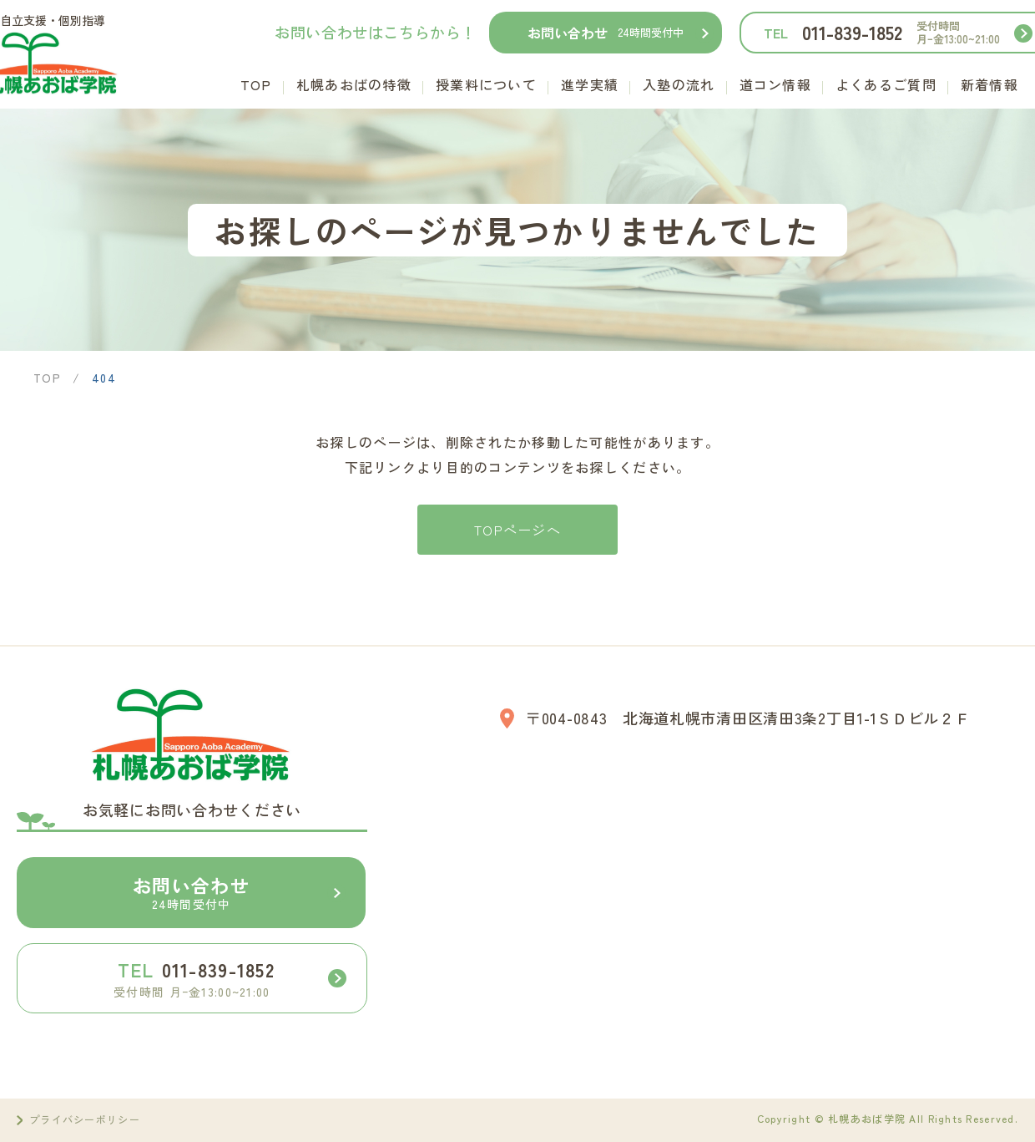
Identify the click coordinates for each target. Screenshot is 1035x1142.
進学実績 (589, 84)
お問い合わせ (606, 33)
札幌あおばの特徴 (353, 84)
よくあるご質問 (886, 84)
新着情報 (989, 84)
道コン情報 (775, 84)
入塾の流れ (678, 84)
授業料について (486, 84)
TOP (256, 84)
